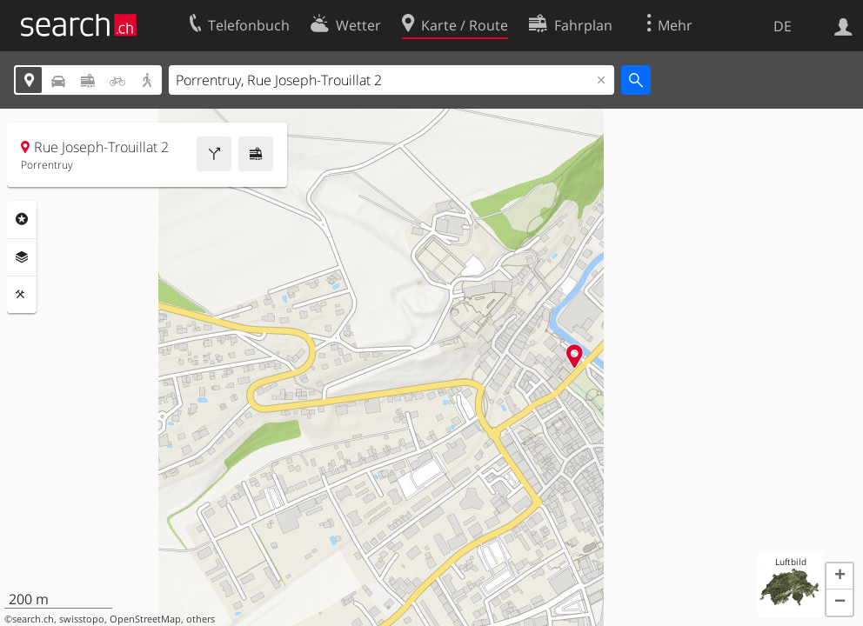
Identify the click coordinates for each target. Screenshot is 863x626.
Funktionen (22, 294)
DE (782, 26)
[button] (839, 576)
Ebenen (22, 257)
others (200, 619)
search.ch (33, 619)
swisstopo (81, 619)
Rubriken (22, 219)
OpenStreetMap (145, 619)
